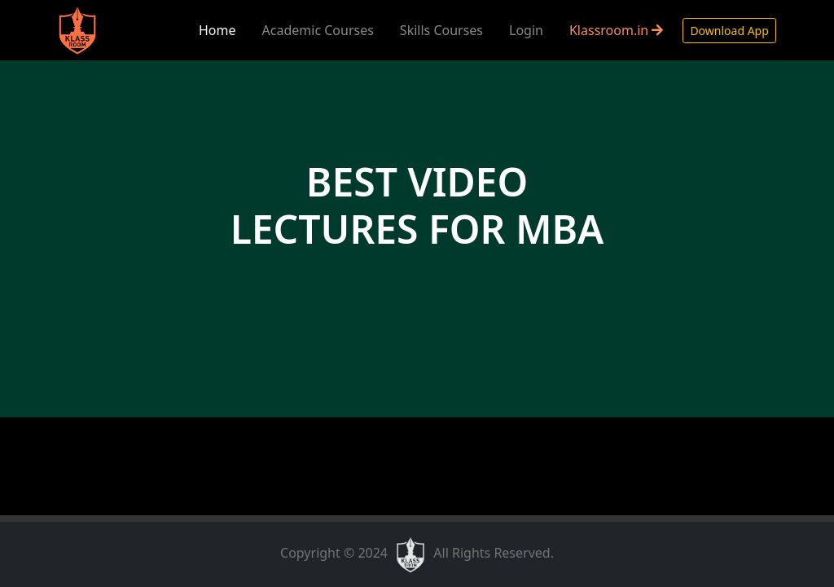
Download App (729, 30)
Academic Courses (318, 30)
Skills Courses (441, 30)
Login (526, 30)
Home (217, 30)
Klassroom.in (616, 30)
